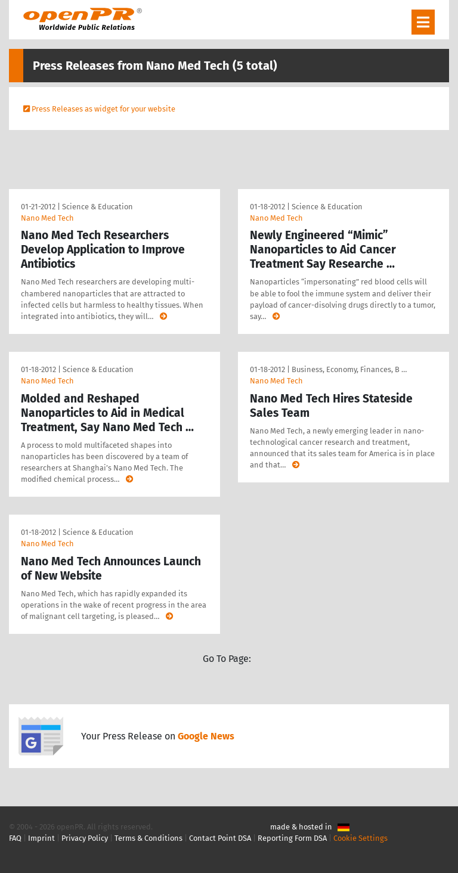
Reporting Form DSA (292, 838)
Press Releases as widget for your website (103, 108)
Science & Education (97, 206)
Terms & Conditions (148, 838)
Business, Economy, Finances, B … (349, 369)
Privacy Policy (84, 838)
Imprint (41, 838)
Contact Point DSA (220, 838)
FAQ (15, 838)
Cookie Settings (360, 838)
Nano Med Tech (47, 217)
